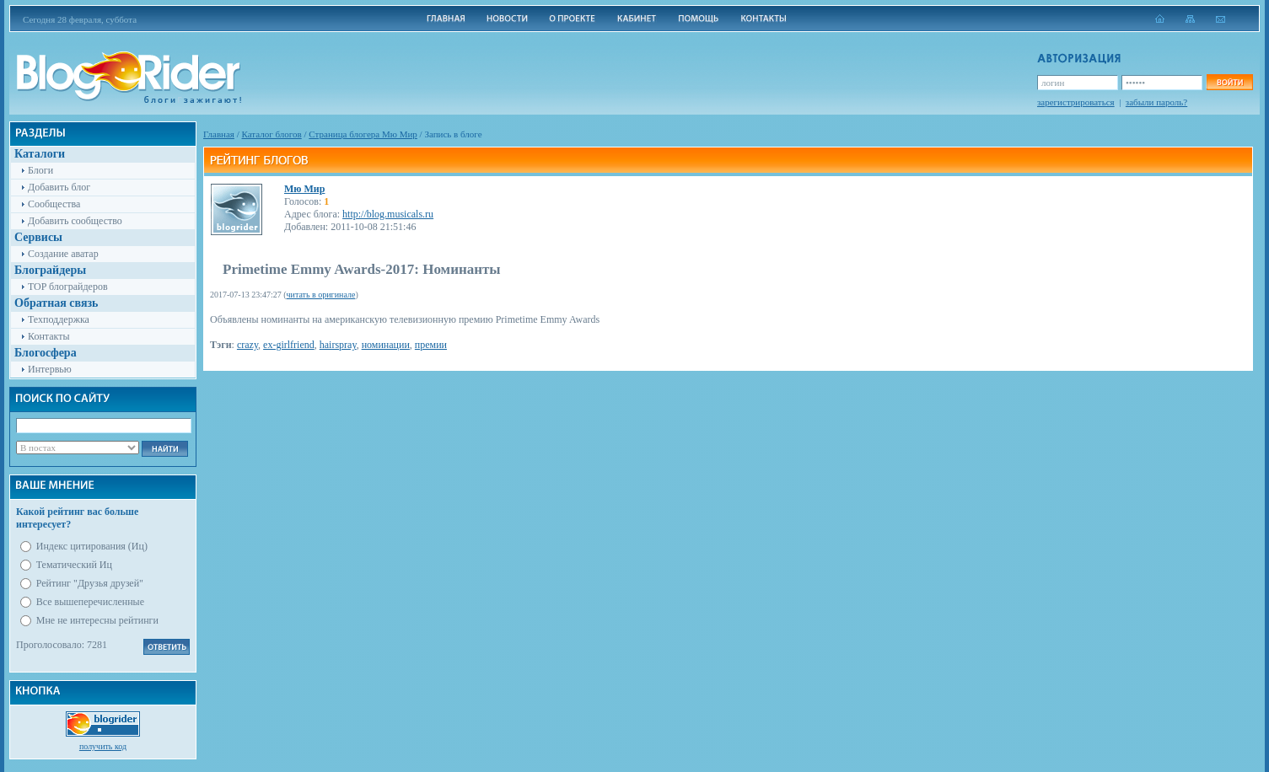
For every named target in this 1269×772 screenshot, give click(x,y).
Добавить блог (59, 187)
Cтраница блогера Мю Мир (363, 134)
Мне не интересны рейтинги (97, 620)
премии (431, 345)
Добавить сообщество (75, 221)
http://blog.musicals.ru (387, 214)
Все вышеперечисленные (90, 602)
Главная (218, 134)
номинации (386, 345)
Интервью (50, 369)
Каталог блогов (272, 134)
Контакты (49, 336)
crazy (247, 345)
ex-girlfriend (289, 345)
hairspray (338, 345)
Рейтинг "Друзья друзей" (89, 583)
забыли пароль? (1156, 102)
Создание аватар (63, 254)
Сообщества (54, 204)
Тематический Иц (74, 565)
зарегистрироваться (1076, 102)
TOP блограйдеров (68, 286)
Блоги (40, 170)
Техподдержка (58, 319)
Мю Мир (304, 189)
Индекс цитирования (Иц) (92, 546)
